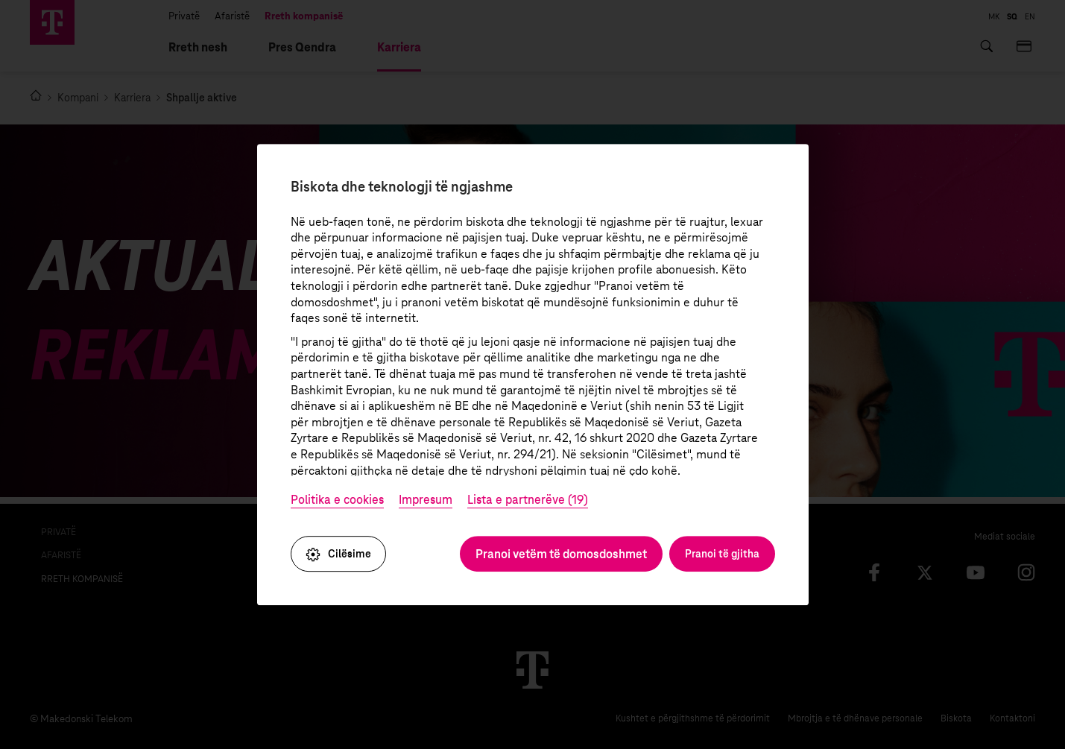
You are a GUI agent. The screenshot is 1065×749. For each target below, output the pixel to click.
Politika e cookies (337, 500)
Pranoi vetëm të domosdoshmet (561, 554)
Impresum (425, 500)
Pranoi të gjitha (722, 553)
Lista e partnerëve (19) (527, 500)
